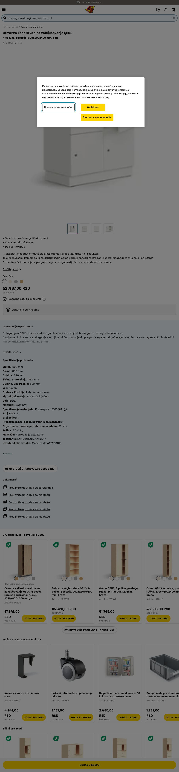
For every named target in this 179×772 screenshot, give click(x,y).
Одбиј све (93, 107)
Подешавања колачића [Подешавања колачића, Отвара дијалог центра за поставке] (58, 107)
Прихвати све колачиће (97, 117)
